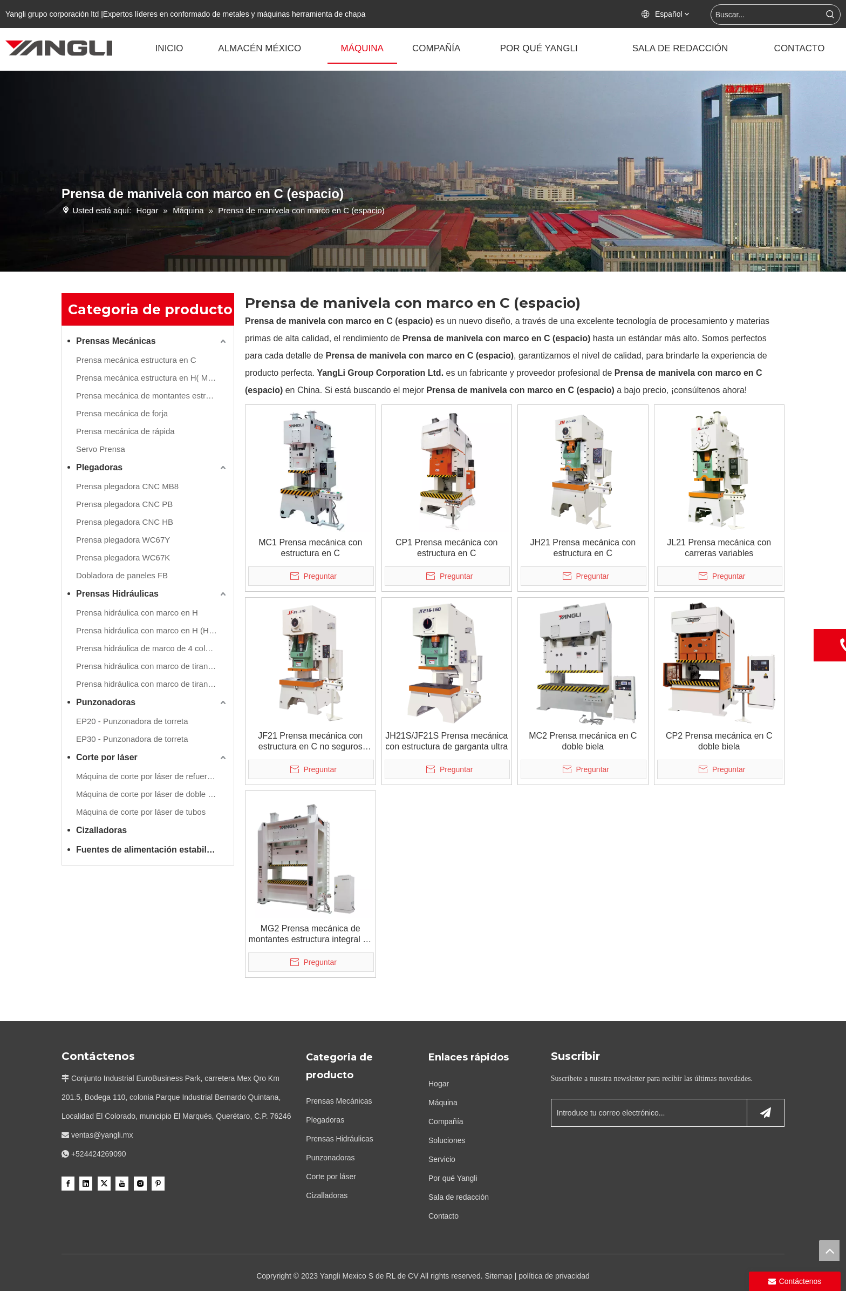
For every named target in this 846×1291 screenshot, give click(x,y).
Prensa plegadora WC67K (123, 557)
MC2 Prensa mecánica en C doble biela (583, 741)
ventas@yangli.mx (102, 1135)
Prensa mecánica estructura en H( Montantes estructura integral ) (152, 377)
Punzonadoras (105, 702)
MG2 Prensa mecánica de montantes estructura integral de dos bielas (310, 934)
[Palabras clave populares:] (830, 14)
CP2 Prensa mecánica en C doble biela (719, 741)
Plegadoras (99, 467)
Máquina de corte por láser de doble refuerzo (152, 794)
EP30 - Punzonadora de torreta (132, 738)
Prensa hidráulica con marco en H (137, 612)
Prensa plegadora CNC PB (124, 504)
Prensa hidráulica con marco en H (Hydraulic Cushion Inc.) (152, 630)
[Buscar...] (766, 14)
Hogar (438, 1083)
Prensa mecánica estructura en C (136, 359)
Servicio (441, 1159)
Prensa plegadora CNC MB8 (127, 486)
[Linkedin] (85, 1183)
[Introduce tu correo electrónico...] (646, 1112)
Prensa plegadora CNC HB (124, 521)
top (829, 1250)
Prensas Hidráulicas (117, 593)
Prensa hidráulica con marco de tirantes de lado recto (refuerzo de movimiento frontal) (152, 666)
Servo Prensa (100, 449)
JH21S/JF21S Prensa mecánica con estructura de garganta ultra (446, 741)
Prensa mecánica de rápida (125, 431)
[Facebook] (68, 1183)
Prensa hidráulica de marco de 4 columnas (152, 648)
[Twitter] (104, 1183)
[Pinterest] (158, 1183)
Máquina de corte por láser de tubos (141, 811)
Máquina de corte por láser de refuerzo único (152, 776)
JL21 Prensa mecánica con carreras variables (719, 548)
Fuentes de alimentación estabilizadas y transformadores (152, 849)
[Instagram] (140, 1183)
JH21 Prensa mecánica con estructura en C (583, 548)
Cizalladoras (101, 830)
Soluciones (447, 1140)
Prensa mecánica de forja (122, 413)
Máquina (443, 1102)
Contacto (443, 1216)
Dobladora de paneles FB (122, 575)
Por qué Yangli (452, 1178)
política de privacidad (554, 1276)
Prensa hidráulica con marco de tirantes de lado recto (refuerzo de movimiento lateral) (152, 683)
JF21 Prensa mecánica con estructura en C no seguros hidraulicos (310, 741)
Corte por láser (107, 757)
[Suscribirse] (765, 1113)
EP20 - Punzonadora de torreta (132, 721)
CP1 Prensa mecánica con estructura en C (446, 548)
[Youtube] (121, 1183)
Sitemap (498, 1276)
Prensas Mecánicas (116, 341)
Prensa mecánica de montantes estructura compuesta (152, 395)
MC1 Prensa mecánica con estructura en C (310, 548)
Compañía (445, 1121)
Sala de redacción (458, 1197)
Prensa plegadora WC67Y (123, 539)
